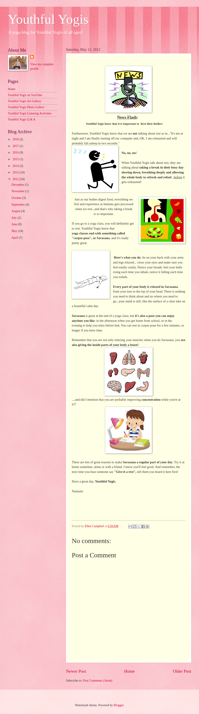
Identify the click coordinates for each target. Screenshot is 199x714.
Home (129, 671)
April (15, 237)
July (14, 217)
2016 (16, 152)
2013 (16, 172)
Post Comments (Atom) (97, 680)
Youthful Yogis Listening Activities (29, 113)
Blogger (118, 705)
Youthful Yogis (48, 19)
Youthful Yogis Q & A (21, 119)
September (18, 204)
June (15, 224)
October (17, 198)
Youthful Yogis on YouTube (25, 95)
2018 (16, 139)
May (15, 231)
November (18, 191)
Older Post (182, 671)
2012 (16, 179)
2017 (16, 146)
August (16, 211)
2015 (16, 159)
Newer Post (76, 671)
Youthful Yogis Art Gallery (24, 101)
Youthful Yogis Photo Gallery (26, 107)
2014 (16, 166)
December (18, 184)
